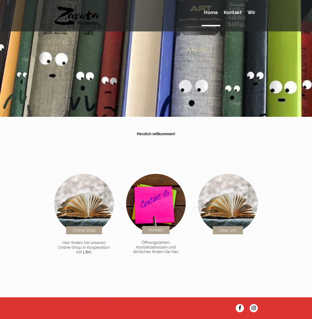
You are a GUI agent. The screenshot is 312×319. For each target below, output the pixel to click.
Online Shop (84, 230)
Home (211, 12)
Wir (251, 12)
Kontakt (233, 12)
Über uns (227, 230)
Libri (87, 252)
